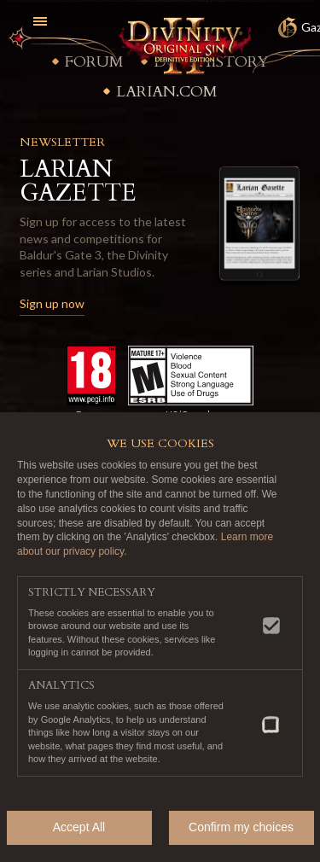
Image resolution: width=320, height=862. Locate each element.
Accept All (79, 827)
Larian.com (167, 91)
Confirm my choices (241, 827)
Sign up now (52, 303)
